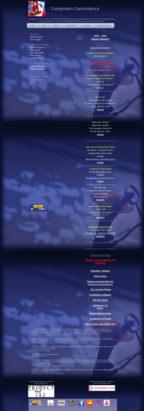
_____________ (100, 68)
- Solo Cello (100, 209)
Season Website (100, 39)
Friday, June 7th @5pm (100, 230)
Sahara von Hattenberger (100, 206)
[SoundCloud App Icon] (90, 403)
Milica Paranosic (37, 47)
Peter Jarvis (35, 50)
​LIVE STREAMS (100, 62)
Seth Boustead (37, 52)
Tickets (100, 134)
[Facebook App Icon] (81, 403)
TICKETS (100, 200)
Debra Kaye (35, 55)
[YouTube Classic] (107, 403)
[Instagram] (98, 403)
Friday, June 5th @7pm (100, 212)
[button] (36, 403)
